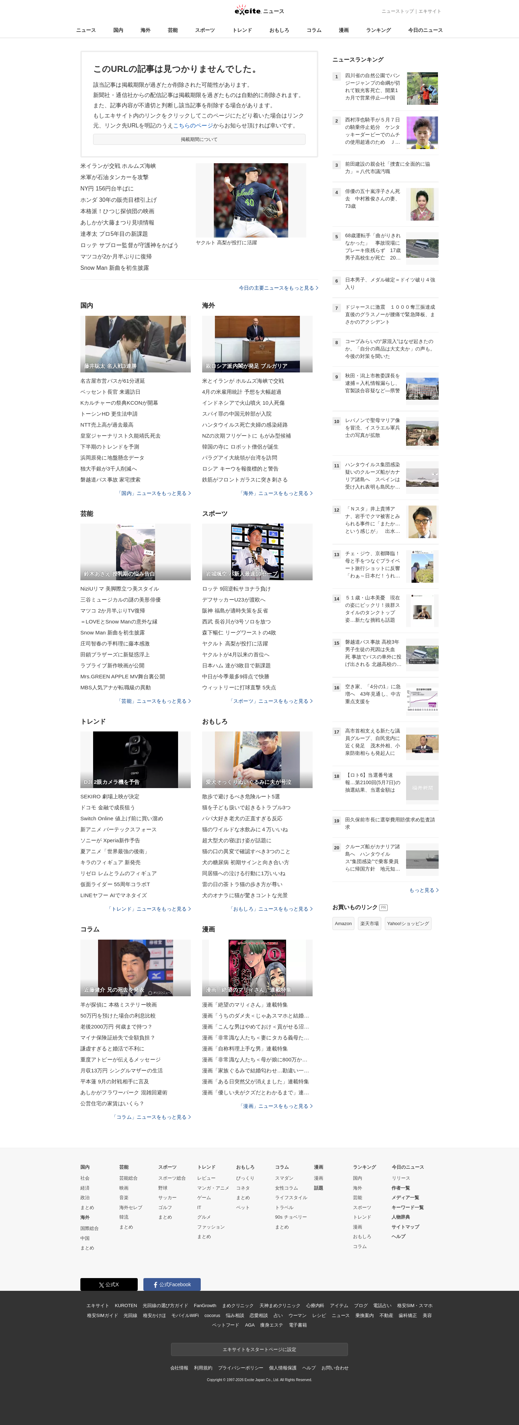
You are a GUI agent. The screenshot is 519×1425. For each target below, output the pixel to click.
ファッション (211, 1227)
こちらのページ (193, 125)
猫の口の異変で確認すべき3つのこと (246, 851)
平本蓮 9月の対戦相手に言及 (114, 1081)
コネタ (243, 1188)
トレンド (242, 30)
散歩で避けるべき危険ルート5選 (241, 796)
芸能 (173, 30)
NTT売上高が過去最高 (106, 425)
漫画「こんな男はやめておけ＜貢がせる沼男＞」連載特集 (257, 1027)
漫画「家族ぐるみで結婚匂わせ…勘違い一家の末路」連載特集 (257, 1070)
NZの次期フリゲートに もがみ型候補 (246, 436)
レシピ (319, 1315)
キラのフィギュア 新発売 (110, 862)
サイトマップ (405, 1227)
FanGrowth (205, 1305)
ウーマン (298, 1315)
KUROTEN (126, 1305)
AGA (250, 1325)
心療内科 (315, 1305)
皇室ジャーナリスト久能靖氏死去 (120, 436)
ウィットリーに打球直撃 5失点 (239, 687)
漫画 (344, 30)
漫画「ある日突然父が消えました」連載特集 (255, 1081)
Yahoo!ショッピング (408, 923)
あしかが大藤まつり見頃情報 (117, 223)
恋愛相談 (259, 1315)
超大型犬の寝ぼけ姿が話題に (237, 840)
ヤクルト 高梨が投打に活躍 (235, 643)
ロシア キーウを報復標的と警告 (240, 469)
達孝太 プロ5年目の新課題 (114, 234)
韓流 (124, 1217)
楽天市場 (369, 923)
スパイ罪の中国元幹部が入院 (237, 414)
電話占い (382, 1305)
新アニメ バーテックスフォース (118, 829)
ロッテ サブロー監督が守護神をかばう (129, 245)
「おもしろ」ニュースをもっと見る (270, 909)
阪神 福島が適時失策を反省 (235, 611)
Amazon (343, 923)
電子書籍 (298, 1325)
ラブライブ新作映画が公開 (112, 665)
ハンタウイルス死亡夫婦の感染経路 (245, 425)
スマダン (284, 1178)
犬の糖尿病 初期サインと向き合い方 (245, 862)
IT (199, 1207)
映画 (124, 1188)
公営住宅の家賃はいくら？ (112, 1103)
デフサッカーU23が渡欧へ (234, 600)
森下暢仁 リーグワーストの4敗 (239, 632)
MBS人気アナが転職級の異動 (115, 687)
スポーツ (205, 30)
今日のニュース (425, 30)
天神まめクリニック (280, 1305)
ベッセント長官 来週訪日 (110, 392)
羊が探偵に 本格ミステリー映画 (118, 1005)
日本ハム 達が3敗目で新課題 (236, 665)
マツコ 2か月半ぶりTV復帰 (112, 611)
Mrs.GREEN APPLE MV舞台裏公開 (122, 676)
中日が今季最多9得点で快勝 (235, 676)
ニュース (86, 30)
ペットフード (225, 1325)
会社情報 (179, 1367)
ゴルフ (165, 1207)
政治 (85, 1197)
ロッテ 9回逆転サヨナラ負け (236, 589)
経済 (85, 1188)
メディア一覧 (405, 1197)
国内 (118, 30)
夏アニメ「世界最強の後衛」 (115, 851)
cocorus (212, 1315)
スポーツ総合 (172, 1178)
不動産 (386, 1315)
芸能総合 (128, 1178)
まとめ (87, 1207)
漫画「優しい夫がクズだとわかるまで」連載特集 (257, 1092)
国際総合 (89, 1228)
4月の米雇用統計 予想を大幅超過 (241, 392)
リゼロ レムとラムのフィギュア (118, 873)
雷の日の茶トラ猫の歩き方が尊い (242, 884)
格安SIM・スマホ (415, 1305)
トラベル (284, 1207)
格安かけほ (154, 1315)
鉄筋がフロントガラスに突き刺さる (245, 480)
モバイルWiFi (185, 1315)
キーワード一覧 (408, 1207)
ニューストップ (398, 11)
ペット (243, 1207)
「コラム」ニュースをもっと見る (151, 1117)
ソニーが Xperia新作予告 (110, 840)
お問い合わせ (335, 1367)
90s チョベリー (291, 1217)
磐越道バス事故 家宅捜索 (110, 480)
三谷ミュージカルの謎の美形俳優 (120, 600)
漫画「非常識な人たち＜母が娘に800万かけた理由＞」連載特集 (257, 1059)
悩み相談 (235, 1315)
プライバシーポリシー (241, 1367)
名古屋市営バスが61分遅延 (112, 381)
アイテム (339, 1305)
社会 (85, 1178)
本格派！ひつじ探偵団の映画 (117, 211)
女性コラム (286, 1188)
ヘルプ (398, 1236)
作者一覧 (401, 1188)
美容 (427, 1315)
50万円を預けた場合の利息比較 (118, 1016)
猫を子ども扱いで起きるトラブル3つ (246, 807)
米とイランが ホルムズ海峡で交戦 (243, 381)
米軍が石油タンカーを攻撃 (114, 177)
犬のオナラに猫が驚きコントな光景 (245, 895)
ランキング (378, 30)
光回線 (130, 1315)
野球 (162, 1188)
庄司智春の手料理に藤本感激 (115, 643)
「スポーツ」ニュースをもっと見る (270, 701)
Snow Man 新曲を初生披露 (114, 268)
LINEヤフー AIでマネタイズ (113, 895)
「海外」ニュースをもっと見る (275, 493)
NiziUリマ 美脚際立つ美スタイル (119, 589)
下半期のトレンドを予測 (109, 447)
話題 (318, 1188)
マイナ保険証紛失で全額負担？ (117, 1037)
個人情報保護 (282, 1367)
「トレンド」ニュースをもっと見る (149, 909)
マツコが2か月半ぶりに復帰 (116, 256)
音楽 (124, 1197)
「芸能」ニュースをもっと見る (153, 701)
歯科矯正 (408, 1315)
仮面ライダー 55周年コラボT (115, 884)
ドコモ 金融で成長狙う (108, 807)
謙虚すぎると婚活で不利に (112, 1048)
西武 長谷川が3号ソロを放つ (236, 622)
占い (278, 1315)
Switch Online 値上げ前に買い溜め (121, 818)
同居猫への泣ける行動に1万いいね (243, 873)
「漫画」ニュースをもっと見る (275, 1106)
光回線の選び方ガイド (165, 1305)
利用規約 (203, 1367)
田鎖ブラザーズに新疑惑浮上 (115, 654)
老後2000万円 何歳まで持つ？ (116, 1027)
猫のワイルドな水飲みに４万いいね (245, 829)
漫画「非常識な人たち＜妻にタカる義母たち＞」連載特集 (257, 1037)
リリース (401, 1178)
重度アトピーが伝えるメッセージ (120, 1059)
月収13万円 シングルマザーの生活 (121, 1070)
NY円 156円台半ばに (107, 189)
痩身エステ (271, 1325)
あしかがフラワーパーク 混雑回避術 (123, 1092)
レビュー (206, 1178)
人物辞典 (401, 1217)
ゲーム (204, 1197)
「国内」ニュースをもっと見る (153, 493)
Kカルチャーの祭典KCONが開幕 (119, 403)
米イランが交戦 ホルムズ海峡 (118, 166)
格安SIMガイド (102, 1315)
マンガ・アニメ (213, 1188)
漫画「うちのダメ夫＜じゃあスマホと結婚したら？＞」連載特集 (257, 1016)
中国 (85, 1238)
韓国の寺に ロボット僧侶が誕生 (240, 447)
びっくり (245, 1178)
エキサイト (429, 11)
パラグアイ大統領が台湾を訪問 (239, 458)
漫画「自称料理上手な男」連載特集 (245, 1048)
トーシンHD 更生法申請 (109, 414)
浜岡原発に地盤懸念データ (112, 458)
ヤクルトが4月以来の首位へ (235, 654)
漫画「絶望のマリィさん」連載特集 (245, 1005)
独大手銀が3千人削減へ (108, 469)
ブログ (361, 1305)
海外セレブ (130, 1207)
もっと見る (424, 890)
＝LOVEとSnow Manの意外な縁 (119, 622)
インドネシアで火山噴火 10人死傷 (243, 403)
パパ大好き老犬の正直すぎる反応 (242, 818)
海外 (145, 30)
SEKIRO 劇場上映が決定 (110, 796)
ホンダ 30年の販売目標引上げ (118, 200)
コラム (314, 30)
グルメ (204, 1217)
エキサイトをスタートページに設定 (259, 1349)
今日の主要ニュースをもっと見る (278, 288)
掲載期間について (199, 139)
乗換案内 (364, 1315)
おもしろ (279, 30)
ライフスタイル (291, 1197)
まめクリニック (238, 1305)
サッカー (167, 1197)
